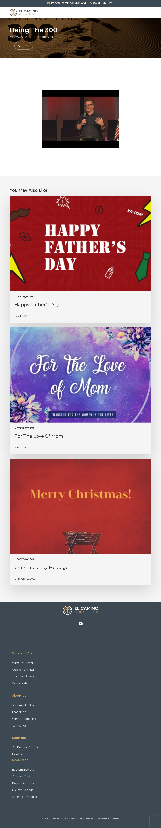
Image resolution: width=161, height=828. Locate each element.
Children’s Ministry (24, 669)
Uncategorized (43, 36)
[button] (149, 12)
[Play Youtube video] (80, 110)
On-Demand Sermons (26, 747)
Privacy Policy (103, 818)
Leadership (19, 712)
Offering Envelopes (24, 796)
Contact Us (19, 725)
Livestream (19, 754)
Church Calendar (23, 790)
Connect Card (21, 776)
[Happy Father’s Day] (80, 259)
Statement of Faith (24, 705)
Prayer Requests (23, 783)
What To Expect (22, 663)
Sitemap (115, 818)
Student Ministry (23, 676)
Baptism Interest (23, 769)
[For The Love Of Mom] (80, 390)
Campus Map (20, 683)
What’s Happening (24, 718)
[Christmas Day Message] (80, 522)
